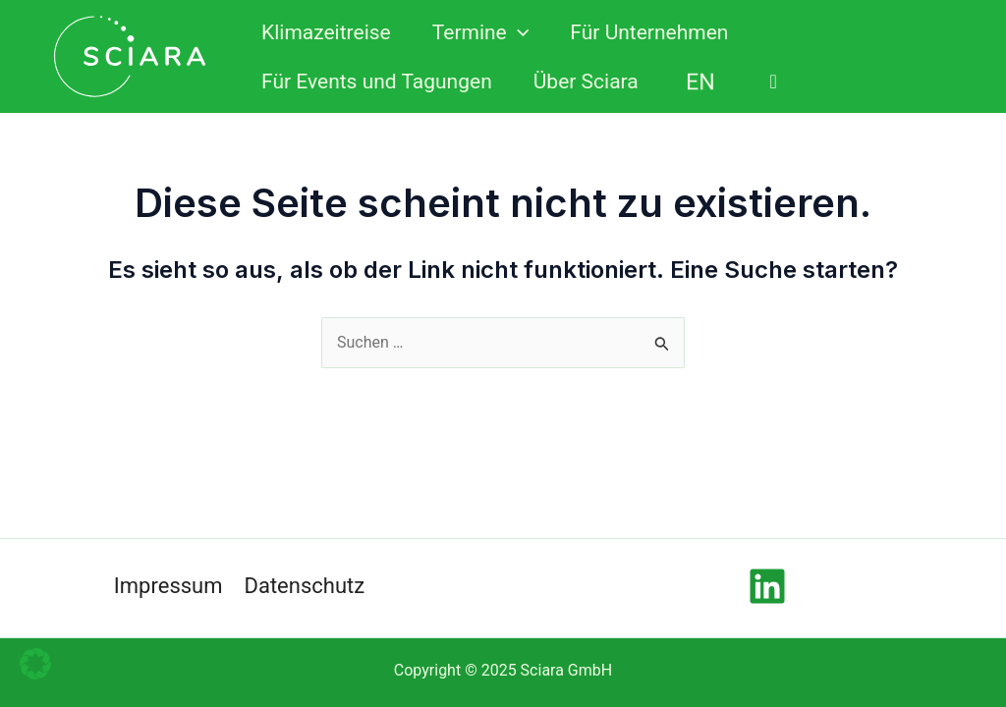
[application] (518, 32)
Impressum (168, 585)
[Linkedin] (767, 586)
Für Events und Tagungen (376, 81)
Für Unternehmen (649, 32)
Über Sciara (586, 81)
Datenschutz (305, 585)
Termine (481, 32)
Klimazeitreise (326, 32)
